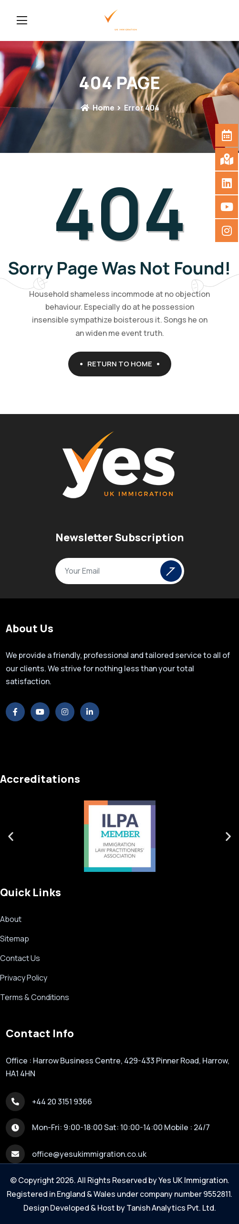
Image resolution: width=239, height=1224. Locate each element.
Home (97, 107)
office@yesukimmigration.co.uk (89, 1154)
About (10, 919)
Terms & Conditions (34, 997)
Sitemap (14, 938)
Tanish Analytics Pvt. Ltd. (171, 1208)
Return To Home (123, 364)
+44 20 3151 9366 (62, 1101)
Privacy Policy (23, 977)
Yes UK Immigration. (193, 1180)
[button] (11, 836)
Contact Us (20, 958)
